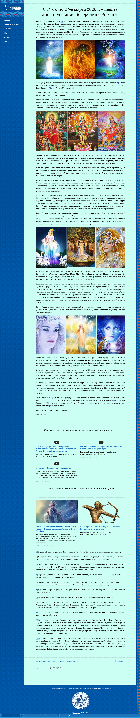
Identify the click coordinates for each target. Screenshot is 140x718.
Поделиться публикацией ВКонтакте (68, 661)
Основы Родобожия (11, 24)
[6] (37, 589)
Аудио (6, 37)
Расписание (64, 715)
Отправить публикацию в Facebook (46, 661)
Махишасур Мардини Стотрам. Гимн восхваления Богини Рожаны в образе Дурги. (101, 447)
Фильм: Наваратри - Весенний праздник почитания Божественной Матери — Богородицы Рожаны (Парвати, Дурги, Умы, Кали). (56, 448)
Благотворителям (74, 715)
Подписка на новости (52, 715)
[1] (37, 552)
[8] (37, 602)
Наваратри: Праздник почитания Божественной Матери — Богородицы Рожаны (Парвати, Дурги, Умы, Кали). (56, 528)
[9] (37, 612)
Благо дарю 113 (120, 661)
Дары (5, 41)
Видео (5, 33)
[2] (37, 557)
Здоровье (7, 29)
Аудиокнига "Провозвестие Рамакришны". (53, 468)
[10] (37, 620)
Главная (80, 1)
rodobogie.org (94, 688)
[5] (37, 582)
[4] (37, 574)
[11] (37, 638)
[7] (37, 597)
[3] (37, 564)
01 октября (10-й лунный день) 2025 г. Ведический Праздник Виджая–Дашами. (101, 527)
